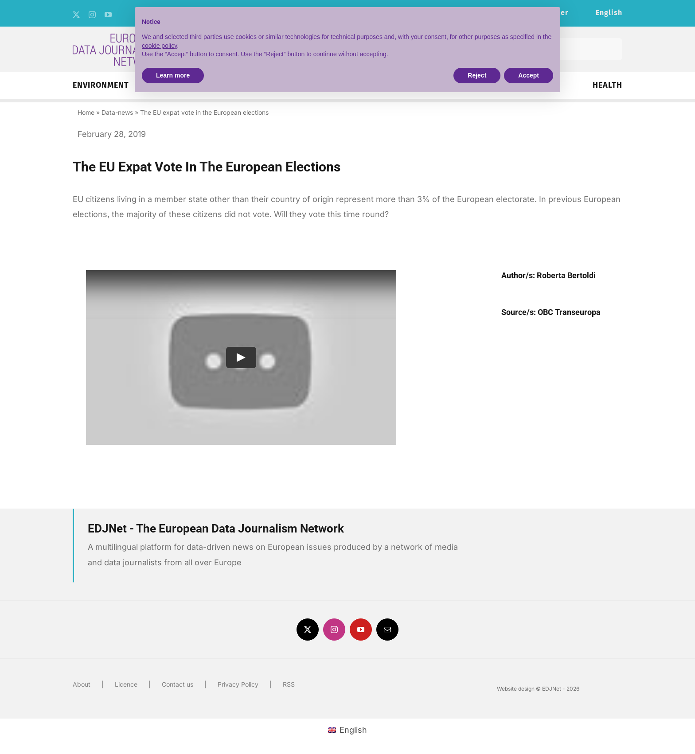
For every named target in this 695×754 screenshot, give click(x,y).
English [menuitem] (353, 730)
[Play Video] (241, 357)
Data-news (117, 112)
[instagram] (92, 14)
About (81, 684)
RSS (289, 684)
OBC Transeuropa (569, 312)
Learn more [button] (173, 75)
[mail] (387, 629)
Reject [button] (477, 75)
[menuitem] (609, 13)
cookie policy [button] (159, 45)
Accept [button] (528, 75)
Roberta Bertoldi (566, 275)
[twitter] (76, 14)
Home (86, 112)
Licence (126, 684)
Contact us (177, 684)
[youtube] (108, 14)
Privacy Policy (238, 684)
